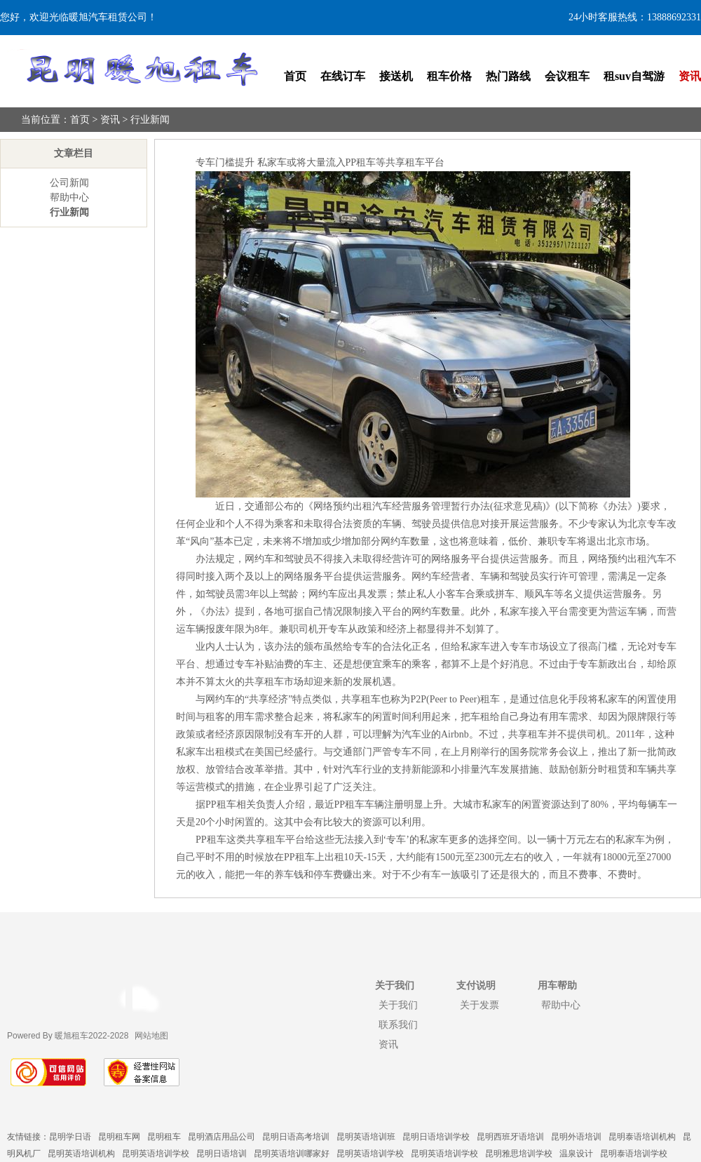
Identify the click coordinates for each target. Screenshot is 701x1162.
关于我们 (398, 1004)
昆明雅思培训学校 (518, 1153)
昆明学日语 (70, 1137)
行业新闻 (150, 119)
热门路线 (508, 76)
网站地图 (151, 1036)
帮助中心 (69, 197)
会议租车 (567, 76)
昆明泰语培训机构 (642, 1137)
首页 (295, 76)
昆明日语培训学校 (436, 1137)
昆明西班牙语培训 (510, 1137)
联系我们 (398, 1024)
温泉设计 (576, 1153)
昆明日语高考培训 (295, 1137)
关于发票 (479, 1004)
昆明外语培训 (576, 1137)
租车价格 (449, 76)
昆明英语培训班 (365, 1137)
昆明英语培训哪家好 (291, 1153)
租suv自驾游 (634, 76)
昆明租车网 (119, 1137)
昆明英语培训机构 (81, 1153)
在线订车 (342, 76)
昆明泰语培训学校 (633, 1153)
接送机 (396, 76)
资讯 (690, 76)
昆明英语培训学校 (155, 1153)
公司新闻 (69, 183)
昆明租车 (164, 1137)
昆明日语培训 (221, 1153)
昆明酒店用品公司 (221, 1137)
